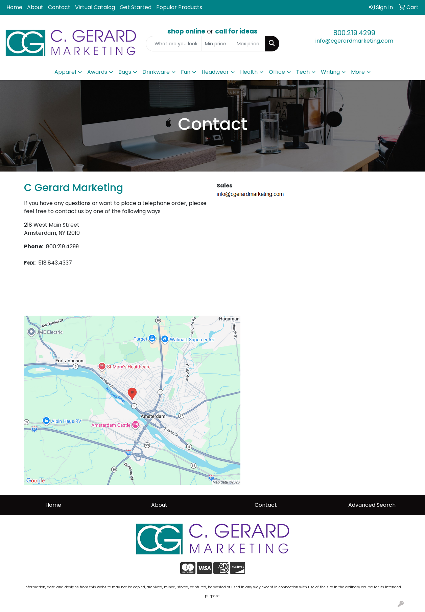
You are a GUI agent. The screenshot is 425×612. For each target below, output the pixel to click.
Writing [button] (330, 72)
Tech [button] (303, 72)
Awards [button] (97, 72)
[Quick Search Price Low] (217, 43)
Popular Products (179, 7)
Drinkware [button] (156, 72)
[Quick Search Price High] (249, 43)
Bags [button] (124, 72)
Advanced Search (372, 505)
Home (14, 7)
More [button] (358, 72)
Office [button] (277, 72)
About (35, 7)
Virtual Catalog (95, 7)
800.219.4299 (354, 33)
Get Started (135, 7)
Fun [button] (185, 72)
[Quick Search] (174, 43)
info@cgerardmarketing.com (354, 41)
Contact (59, 7)
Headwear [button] (215, 72)
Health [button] (249, 72)
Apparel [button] (65, 72)
